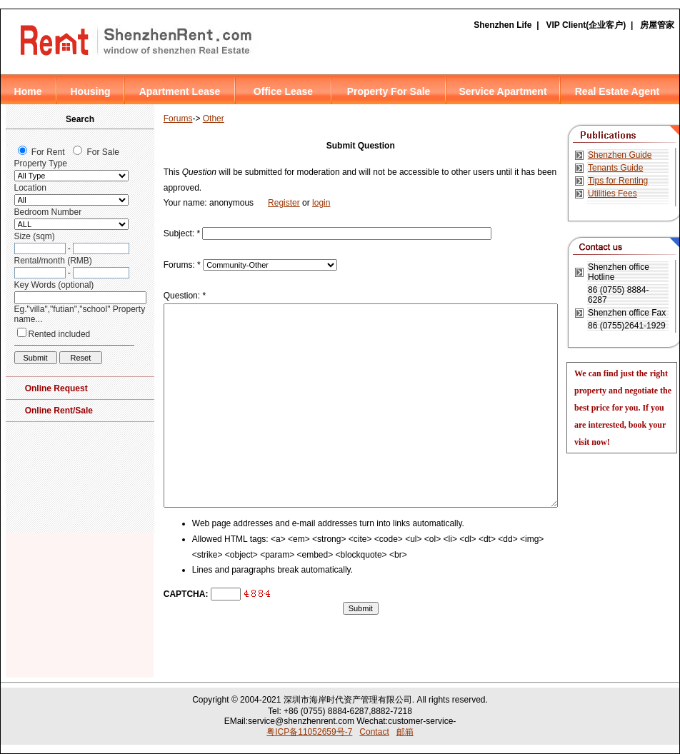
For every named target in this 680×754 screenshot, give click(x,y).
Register (284, 203)
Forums (178, 119)
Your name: (186, 203)
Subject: (182, 233)
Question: (185, 296)
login (321, 203)
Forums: (182, 265)
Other (213, 119)
